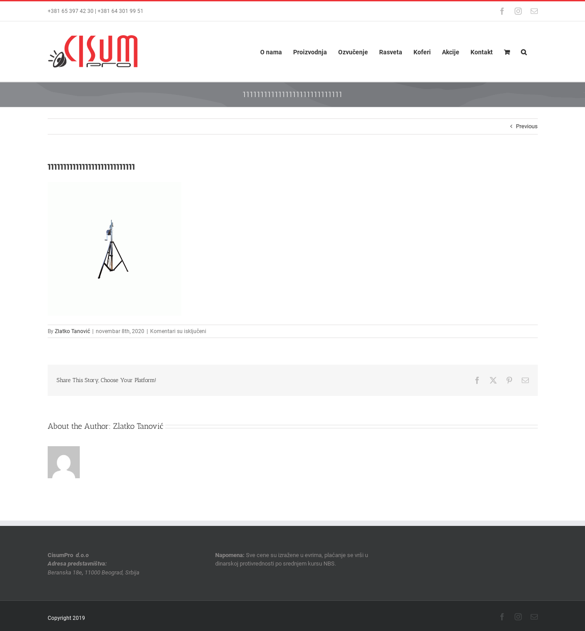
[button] (524, 51)
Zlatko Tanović (72, 331)
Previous (527, 126)
